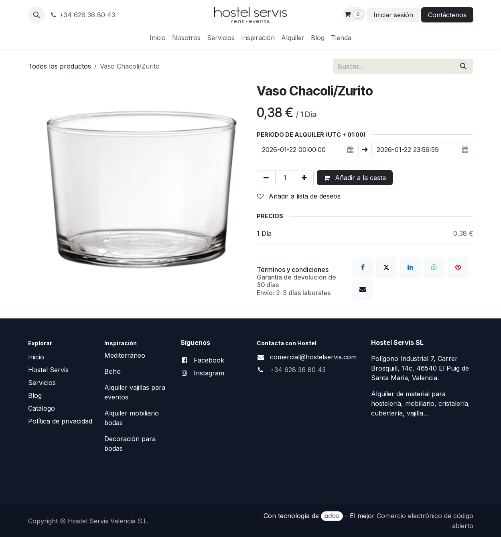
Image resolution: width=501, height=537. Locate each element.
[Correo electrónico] (362, 289)
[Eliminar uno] (266, 177)
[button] (36, 14)
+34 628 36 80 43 (83, 15)
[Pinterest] (458, 267)
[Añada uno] (304, 177)
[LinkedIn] (410, 267)
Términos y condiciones (293, 269)
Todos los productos (59, 66)
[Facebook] (362, 267)
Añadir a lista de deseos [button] (299, 196)
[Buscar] (463, 66)
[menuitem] (157, 38)
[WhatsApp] (434, 267)
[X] (386, 267)
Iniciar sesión (393, 15)
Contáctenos (447, 15)
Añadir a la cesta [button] (355, 178)
